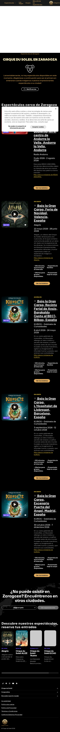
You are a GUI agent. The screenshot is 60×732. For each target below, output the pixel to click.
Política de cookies (7, 704)
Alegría (5, 651)
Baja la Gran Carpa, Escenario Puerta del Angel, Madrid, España (45, 505)
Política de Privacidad (8, 708)
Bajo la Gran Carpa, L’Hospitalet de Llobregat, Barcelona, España (45, 408)
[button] (54, 624)
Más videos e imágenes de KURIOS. (43, 356)
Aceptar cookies (38, 127)
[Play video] (15, 214)
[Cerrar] (56, 109)
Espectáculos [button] (11, 3)
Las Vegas (21, 2)
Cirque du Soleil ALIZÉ (21, 652)
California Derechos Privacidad (11, 714)
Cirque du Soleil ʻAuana (34, 653)
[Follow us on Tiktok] (3, 683)
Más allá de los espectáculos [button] (39, 3)
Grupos (28, 3)
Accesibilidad (6, 701)
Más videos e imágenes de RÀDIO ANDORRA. (46, 176)
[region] (30, 119)
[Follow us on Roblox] (16, 683)
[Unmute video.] (25, 225)
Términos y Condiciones (9, 711)
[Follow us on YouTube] (13, 683)
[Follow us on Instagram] (9, 683)
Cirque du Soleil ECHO (50, 652)
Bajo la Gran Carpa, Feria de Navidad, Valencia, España (46, 213)
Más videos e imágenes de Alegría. (43, 259)
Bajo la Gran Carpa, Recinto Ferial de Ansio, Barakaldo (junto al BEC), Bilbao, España (45, 310)
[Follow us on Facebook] (6, 683)
